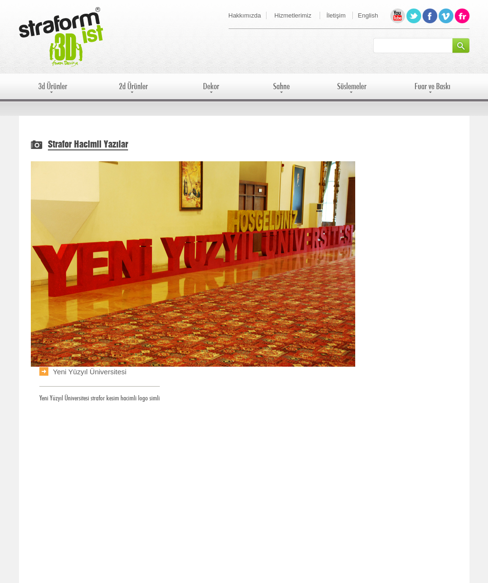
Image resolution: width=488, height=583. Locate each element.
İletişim (335, 15)
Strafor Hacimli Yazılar (88, 144)
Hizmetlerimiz (293, 15)
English (368, 15)
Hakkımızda (245, 15)
